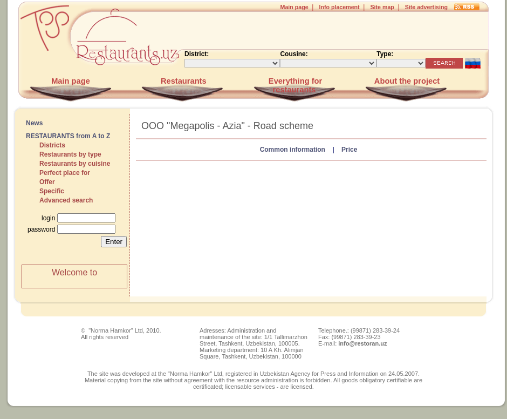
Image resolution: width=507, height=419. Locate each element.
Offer (47, 182)
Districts (52, 145)
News (34, 123)
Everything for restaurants (294, 85)
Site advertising (426, 7)
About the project (406, 81)
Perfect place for (64, 173)
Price (349, 149)
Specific (51, 191)
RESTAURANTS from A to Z (68, 136)
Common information (292, 149)
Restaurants (183, 81)
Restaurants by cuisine (74, 163)
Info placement (339, 7)
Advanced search (66, 200)
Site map (382, 7)
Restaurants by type (70, 154)
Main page (294, 7)
